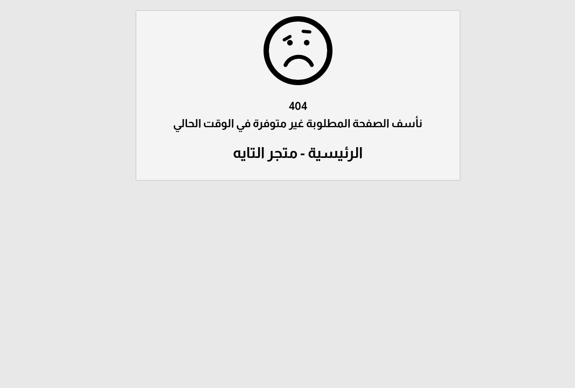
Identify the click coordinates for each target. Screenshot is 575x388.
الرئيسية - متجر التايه (287, 152)
